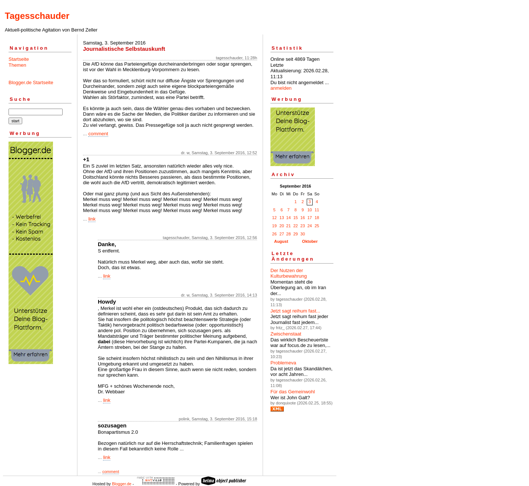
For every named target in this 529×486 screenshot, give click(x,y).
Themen (17, 65)
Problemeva (283, 363)
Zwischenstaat (285, 334)
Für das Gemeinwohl (292, 391)
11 (317, 210)
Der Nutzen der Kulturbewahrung (288, 273)
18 (317, 217)
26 (274, 234)
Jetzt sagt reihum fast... (295, 311)
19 (274, 226)
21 (288, 226)
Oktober (309, 241)
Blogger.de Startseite (31, 82)
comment (98, 133)
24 (309, 226)
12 (274, 217)
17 (309, 217)
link (92, 219)
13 (281, 217)
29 (295, 234)
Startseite (19, 59)
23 (302, 226)
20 (281, 226)
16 (302, 217)
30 (302, 234)
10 (309, 210)
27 (281, 234)
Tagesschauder (37, 16)
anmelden (281, 88)
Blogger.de (122, 484)
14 (288, 217)
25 (317, 226)
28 (288, 234)
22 (295, 226)
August (281, 241)
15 (295, 217)
